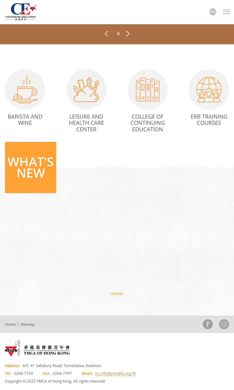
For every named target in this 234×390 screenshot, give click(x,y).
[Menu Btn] (226, 12)
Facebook (208, 324)
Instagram (224, 324)
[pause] (118, 33)
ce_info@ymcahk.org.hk (115, 373)
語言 (213, 12)
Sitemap (28, 324)
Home (10, 324)
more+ (117, 293)
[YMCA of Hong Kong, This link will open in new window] (37, 347)
